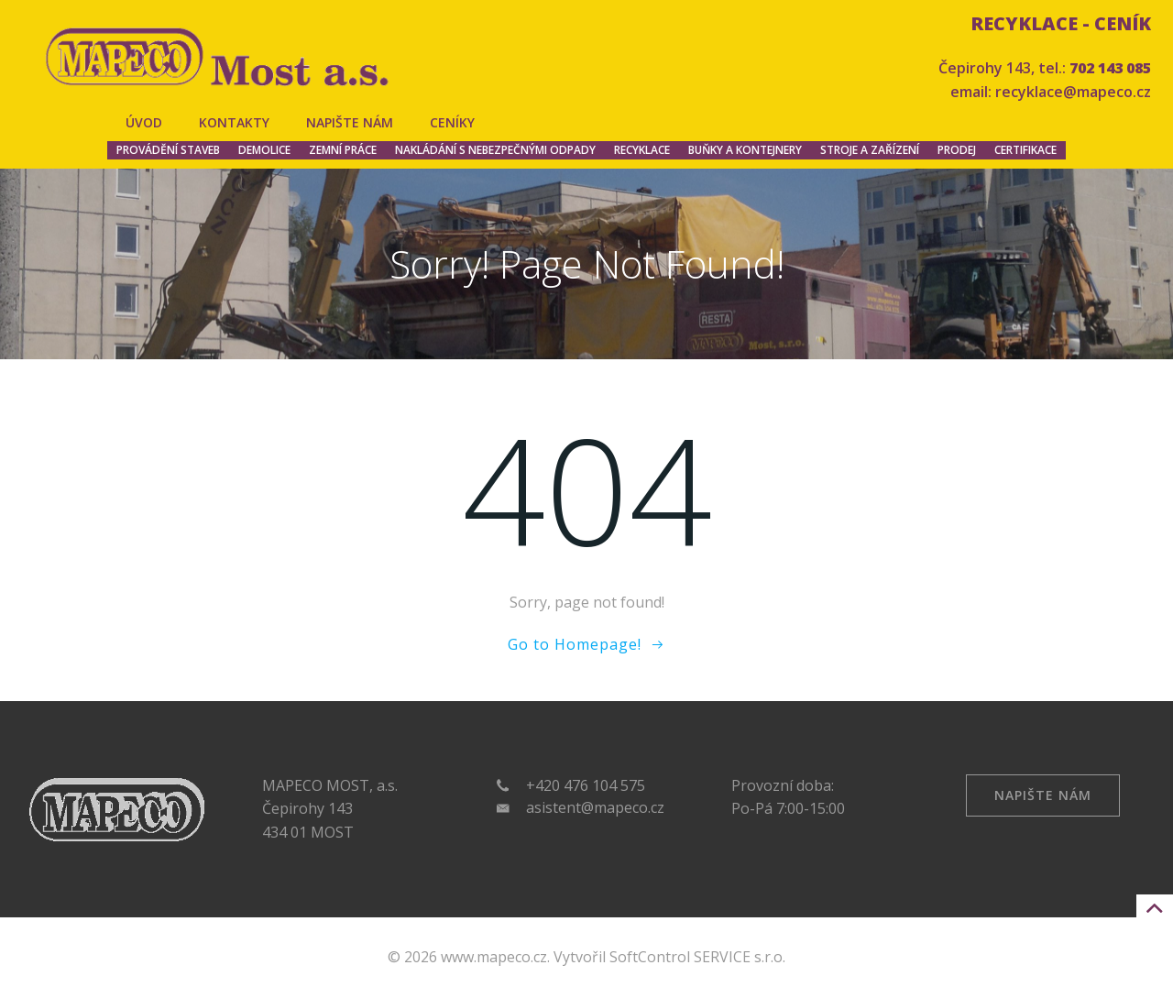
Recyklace (642, 150)
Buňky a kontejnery (745, 150)
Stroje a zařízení (869, 150)
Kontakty (234, 122)
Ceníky (452, 122)
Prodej (956, 150)
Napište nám (349, 122)
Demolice (264, 150)
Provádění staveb (168, 150)
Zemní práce (343, 150)
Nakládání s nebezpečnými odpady (495, 150)
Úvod (144, 122)
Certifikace (1025, 150)
